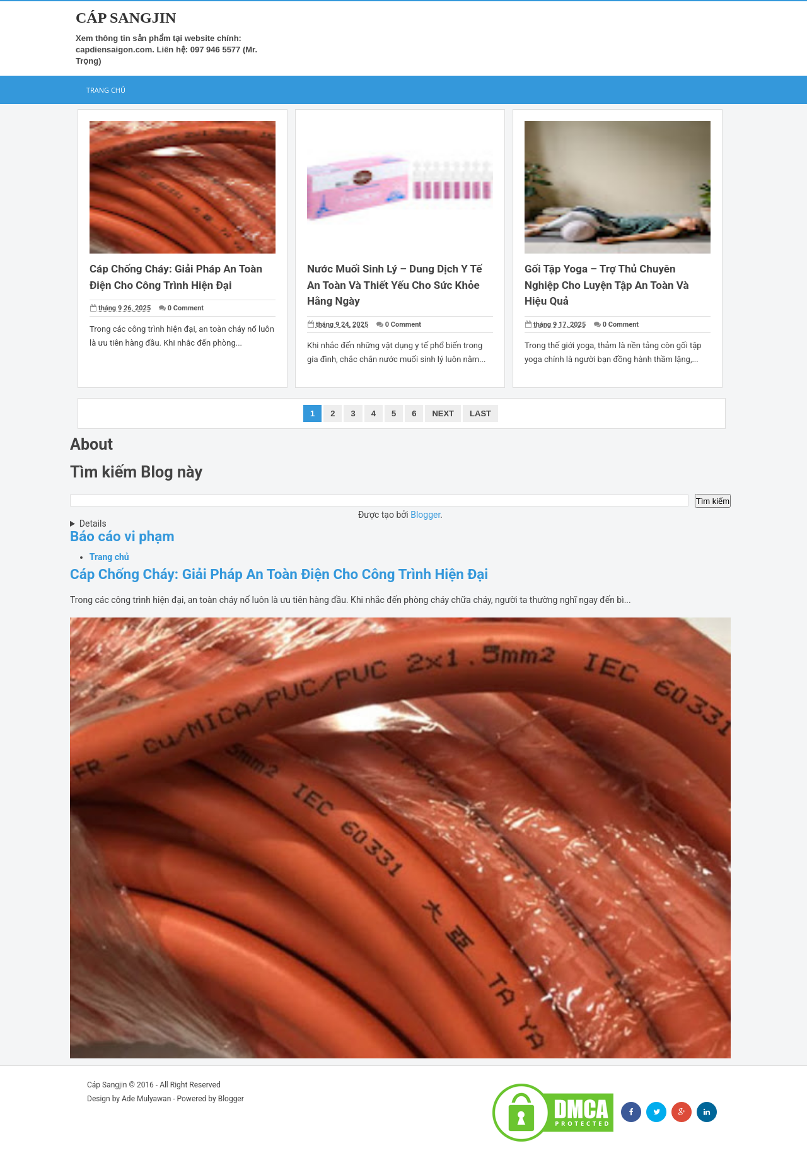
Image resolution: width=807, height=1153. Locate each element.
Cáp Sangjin (107, 1084)
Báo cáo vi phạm (122, 536)
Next (443, 413)
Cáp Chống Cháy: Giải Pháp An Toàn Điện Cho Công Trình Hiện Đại (279, 574)
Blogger (425, 515)
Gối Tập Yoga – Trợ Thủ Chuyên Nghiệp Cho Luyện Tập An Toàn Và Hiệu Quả (607, 284)
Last (480, 413)
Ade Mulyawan (146, 1098)
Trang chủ (105, 90)
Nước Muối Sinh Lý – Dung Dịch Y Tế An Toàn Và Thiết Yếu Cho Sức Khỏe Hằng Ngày (394, 284)
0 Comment (186, 308)
